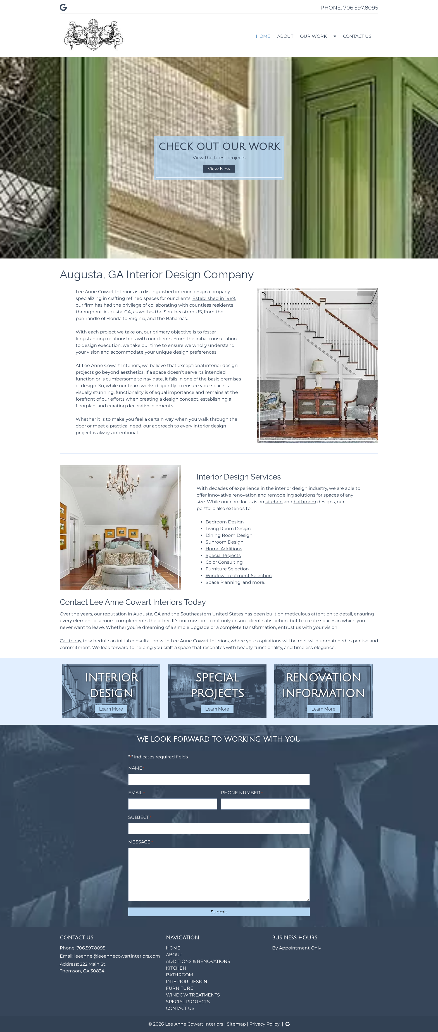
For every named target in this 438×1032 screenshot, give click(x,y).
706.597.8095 (91, 948)
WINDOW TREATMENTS (193, 995)
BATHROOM (179, 974)
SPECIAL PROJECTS (188, 1001)
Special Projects (223, 555)
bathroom (305, 501)
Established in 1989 (213, 298)
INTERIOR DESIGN (186, 981)
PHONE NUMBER (242, 793)
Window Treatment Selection (239, 575)
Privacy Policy (264, 1024)
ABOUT (285, 36)
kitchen (274, 501)
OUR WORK (313, 36)
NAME (136, 768)
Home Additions (224, 548)
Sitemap (236, 1024)
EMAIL (136, 793)
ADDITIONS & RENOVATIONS (198, 961)
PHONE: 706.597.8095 (349, 7)
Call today (71, 640)
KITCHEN (176, 968)
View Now (219, 168)
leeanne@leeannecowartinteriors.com (117, 956)
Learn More (111, 709)
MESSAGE (140, 842)
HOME (263, 36)
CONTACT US (357, 36)
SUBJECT (139, 818)
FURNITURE (179, 988)
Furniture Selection (227, 569)
